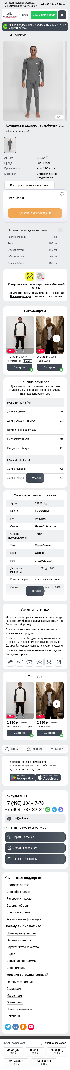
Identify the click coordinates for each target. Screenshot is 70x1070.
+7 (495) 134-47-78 (24, 803)
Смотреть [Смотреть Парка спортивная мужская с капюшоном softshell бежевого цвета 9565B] (49, 367)
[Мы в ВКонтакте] (15, 1027)
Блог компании (17, 967)
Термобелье (43, 545)
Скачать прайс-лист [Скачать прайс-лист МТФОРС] (25, 847)
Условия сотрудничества (27, 974)
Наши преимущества (21, 933)
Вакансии (13, 1016)
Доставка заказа (18, 884)
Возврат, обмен (17, 905)
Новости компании (19, 1009)
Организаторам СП (20, 981)
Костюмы (37, 748)
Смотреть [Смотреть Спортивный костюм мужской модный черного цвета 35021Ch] (19, 367)
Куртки (14, 748)
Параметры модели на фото (35, 230)
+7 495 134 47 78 (53, 4)
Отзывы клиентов (19, 940)
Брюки (59, 748)
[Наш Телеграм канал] (8, 1027)
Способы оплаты (18, 891)
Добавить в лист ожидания (35, 213)
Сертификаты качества (23, 947)
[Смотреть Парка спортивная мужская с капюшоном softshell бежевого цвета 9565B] (50, 335)
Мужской (40, 518)
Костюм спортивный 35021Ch (17, 361)
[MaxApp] (61, 809)
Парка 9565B (43, 361)
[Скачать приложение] (22, 777)
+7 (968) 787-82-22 (24, 809)
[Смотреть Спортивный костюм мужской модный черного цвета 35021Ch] (20, 335)
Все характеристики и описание (29, 185)
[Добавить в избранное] (62, 194)
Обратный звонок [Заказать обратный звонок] (23, 837)
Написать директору (25, 858)
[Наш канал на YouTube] (31, 1027)
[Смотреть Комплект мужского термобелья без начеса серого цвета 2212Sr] (10, 145)
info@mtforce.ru (22, 818)
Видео (11, 954)
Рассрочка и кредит (20, 898)
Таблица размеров (54, 1042)
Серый (39, 552)
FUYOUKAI (42, 510)
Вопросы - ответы (19, 912)
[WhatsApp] (48, 809)
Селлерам (14, 988)
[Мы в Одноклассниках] (23, 1027)
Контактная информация (24, 919)
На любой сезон (45, 526)
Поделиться (19, 35)
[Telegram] (55, 809)
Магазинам (14, 995)
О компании (15, 1002)
